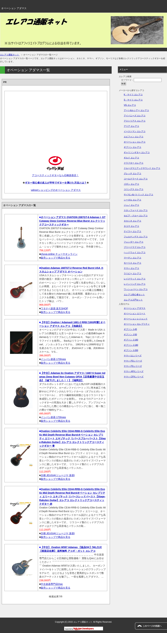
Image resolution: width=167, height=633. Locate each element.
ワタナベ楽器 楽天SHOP (54, 308)
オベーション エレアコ (134, 142)
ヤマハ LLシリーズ (133, 355)
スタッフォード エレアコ (135, 210)
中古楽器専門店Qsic (52, 584)
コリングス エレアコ (133, 189)
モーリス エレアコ (132, 263)
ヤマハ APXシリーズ (133, 371)
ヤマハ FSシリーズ (133, 366)
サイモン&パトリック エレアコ (138, 194)
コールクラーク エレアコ (135, 179)
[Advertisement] (56, 120)
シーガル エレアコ (132, 200)
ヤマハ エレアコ (131, 268)
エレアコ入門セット (133, 300)
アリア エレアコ (131, 126)
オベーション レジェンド (135, 319)
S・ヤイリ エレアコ (133, 100)
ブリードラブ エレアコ (134, 247)
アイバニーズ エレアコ (134, 115)
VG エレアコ (130, 105)
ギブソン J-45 (130, 329)
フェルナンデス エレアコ (135, 236)
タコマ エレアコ (131, 226)
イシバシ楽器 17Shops (53, 359)
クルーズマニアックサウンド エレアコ (142, 168)
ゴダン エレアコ (131, 184)
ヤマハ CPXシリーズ (133, 376)
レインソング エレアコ (134, 284)
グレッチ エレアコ (132, 173)
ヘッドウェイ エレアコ (134, 252)
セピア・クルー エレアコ (135, 215)
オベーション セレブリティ (137, 324)
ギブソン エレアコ (132, 147)
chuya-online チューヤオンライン (59, 254)
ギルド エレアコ (131, 157)
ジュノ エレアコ (131, 205)
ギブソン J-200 (131, 350)
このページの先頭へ (152, 626)
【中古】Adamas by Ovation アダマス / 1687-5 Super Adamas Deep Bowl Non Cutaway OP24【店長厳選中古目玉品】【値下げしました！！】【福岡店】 (72, 377)
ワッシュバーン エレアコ (135, 289)
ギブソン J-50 (130, 334)
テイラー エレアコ (132, 231)
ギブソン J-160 (131, 340)
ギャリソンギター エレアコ (137, 152)
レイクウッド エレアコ (134, 279)
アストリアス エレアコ (134, 121)
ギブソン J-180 (131, 345)
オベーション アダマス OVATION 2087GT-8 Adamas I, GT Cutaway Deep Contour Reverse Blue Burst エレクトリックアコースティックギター (72, 221)
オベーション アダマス (134, 308)
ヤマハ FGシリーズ (133, 361)
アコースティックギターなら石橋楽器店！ (55, 175)
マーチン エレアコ (132, 257)
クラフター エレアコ (133, 163)
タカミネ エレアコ (132, 221)
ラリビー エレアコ (132, 273)
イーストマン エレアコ (134, 131)
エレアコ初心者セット (134, 294)
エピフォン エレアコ (133, 136)
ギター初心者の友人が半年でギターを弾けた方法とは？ (55, 182)
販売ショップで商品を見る (55, 257)
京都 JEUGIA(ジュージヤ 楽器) (58, 475)
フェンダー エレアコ (133, 242)
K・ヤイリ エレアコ (133, 94)
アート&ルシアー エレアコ (136, 110)
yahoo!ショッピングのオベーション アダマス (56, 190)
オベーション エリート (134, 313)
